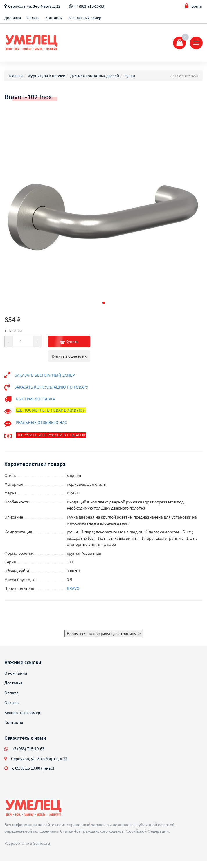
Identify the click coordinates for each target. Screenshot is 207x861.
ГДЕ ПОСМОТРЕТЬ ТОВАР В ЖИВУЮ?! (51, 410)
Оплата (33, 17)
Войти (193, 6)
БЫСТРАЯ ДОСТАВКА (35, 399)
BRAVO (73, 588)
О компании (15, 673)
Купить (75, 341)
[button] (103, 303)
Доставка (12, 17)
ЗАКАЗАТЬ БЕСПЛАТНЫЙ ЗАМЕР (45, 375)
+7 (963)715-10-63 (89, 6)
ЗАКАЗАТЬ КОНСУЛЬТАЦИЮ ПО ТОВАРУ (51, 387)
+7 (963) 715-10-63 (28, 748)
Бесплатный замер (84, 17)
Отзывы (11, 702)
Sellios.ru (41, 843)
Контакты (53, 17)
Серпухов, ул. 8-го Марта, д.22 (34, 6)
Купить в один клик (69, 356)
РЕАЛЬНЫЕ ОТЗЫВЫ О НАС (41, 422)
